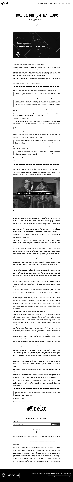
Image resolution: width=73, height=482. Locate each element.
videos (43, 3)
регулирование (40, 21)
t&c (39, 3)
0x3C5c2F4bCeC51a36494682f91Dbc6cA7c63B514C (42, 441)
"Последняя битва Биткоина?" (20, 64)
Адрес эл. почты (18, 421)
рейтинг (49, 3)
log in (69, 3)
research (57, 3)
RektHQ (55, 476)
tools (63, 3)
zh (36, 25)
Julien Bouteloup (66, 476)
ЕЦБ (29, 21)
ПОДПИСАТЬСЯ (12, 475)
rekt (54, 473)
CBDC (33, 21)
